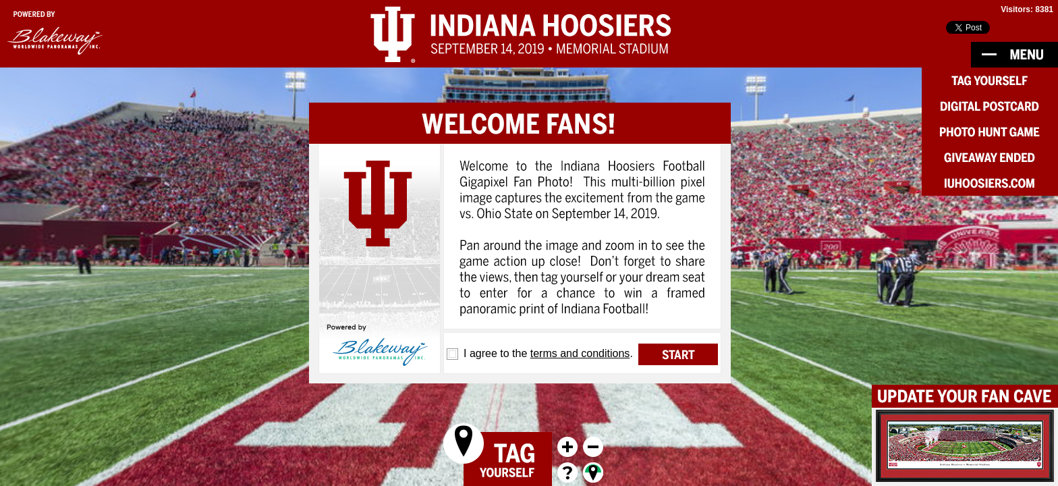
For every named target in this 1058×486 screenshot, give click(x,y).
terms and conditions (580, 353)
